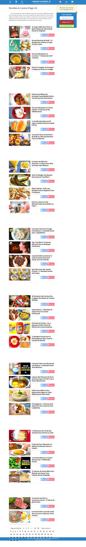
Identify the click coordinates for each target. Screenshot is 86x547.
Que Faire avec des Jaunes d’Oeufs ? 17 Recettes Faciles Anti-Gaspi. (42, 271)
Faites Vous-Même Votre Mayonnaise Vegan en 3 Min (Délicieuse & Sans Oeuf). (42, 392)
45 (45, 537)
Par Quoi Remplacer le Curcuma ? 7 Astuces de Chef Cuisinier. (42, 56)
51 (35, 528)
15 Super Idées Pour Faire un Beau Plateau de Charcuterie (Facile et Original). (42, 29)
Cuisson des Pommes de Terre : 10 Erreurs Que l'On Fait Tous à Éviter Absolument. (43, 379)
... (32, 528)
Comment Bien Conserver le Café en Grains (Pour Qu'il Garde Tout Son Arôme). (42, 258)
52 (38, 528)
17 (47, 531)
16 (43, 531)
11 (28, 531)
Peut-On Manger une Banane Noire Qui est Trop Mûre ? (42, 176)
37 (20, 537)
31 (45, 534)
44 (42, 537)
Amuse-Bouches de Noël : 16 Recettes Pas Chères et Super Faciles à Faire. (42, 42)
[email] (66, 18)
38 (23, 537)
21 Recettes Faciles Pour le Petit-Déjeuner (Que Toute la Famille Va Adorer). (42, 338)
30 (42, 534)
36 (17, 537)
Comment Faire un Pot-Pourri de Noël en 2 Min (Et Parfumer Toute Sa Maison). (42, 137)
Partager (43, 35)
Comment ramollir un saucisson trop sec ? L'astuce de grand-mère (43, 500)
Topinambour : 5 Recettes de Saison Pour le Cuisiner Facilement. (42, 312)
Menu (10, 3)
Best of (16, 3)
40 (29, 537)
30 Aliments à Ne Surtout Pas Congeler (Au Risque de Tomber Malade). (43, 298)
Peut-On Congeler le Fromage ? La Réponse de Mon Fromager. (43, 68)
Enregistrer (51, 35)
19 (53, 531)
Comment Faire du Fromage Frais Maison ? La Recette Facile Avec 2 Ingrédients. (43, 231)
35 (14, 537)
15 (40, 531)
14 (37, 531)
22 (17, 534)
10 (25, 531)
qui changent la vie (66, 9)
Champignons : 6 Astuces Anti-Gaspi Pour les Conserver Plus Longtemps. (43, 406)
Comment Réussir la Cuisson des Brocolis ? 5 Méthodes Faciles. (42, 460)
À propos (72, 3)
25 (26, 534)
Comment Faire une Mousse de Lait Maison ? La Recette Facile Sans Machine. (43, 365)
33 (51, 534)
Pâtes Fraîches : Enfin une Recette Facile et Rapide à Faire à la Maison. (43, 190)
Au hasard (66, 3)
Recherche (22, 3)
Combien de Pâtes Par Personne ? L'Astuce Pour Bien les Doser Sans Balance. (42, 163)
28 (36, 534)
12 (31, 531)
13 (34, 531)
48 (11, 540)
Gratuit (60, 3)
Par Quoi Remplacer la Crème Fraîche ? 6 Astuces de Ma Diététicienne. (42, 110)
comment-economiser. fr (41, 2)
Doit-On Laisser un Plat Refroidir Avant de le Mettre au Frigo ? (43, 204)
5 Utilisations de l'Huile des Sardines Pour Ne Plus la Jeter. (43, 432)
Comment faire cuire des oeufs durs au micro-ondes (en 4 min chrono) (43, 513)
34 (11, 537)
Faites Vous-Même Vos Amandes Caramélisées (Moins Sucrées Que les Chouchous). (43, 96)
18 (50, 531)
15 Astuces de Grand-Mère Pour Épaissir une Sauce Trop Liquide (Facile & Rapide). (43, 473)
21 (14, 534)
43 (39, 537)
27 (32, 534)
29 (39, 534)
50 (17, 540)
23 (20, 534)
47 (51, 537)
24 (23, 534)
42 (36, 537)
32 (48, 534)
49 (14, 540)
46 (48, 537)
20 (11, 534)
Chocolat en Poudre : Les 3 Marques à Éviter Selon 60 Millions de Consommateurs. (42, 325)
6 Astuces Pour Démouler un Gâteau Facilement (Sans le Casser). (42, 446)
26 (29, 534)
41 (32, 537)
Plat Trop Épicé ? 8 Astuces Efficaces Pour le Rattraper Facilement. (41, 244)
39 (26, 537)
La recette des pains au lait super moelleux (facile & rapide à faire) (43, 123)
